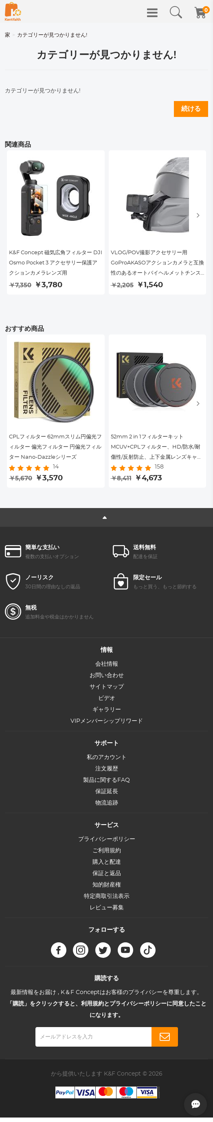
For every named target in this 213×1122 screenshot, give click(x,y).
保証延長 (106, 796)
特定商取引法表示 (107, 901)
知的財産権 (106, 890)
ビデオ (106, 703)
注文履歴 (106, 774)
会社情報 (106, 669)
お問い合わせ (107, 680)
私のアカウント (107, 762)
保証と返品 (106, 878)
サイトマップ (107, 692)
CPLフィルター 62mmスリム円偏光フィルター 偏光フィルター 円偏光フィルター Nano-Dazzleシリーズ (53, 453)
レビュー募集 (107, 912)
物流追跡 (106, 808)
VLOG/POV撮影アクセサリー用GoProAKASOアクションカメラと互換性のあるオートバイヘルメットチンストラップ (156, 266)
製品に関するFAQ (106, 785)
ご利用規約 (106, 855)
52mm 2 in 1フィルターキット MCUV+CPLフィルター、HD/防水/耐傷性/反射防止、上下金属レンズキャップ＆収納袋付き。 (157, 453)
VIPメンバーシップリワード (106, 726)
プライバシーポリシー (106, 844)
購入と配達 (106, 867)
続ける (191, 109)
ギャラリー (106, 714)
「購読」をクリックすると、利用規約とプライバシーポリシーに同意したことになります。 (106, 1014)
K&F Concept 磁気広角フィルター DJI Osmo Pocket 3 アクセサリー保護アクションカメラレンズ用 (54, 265)
